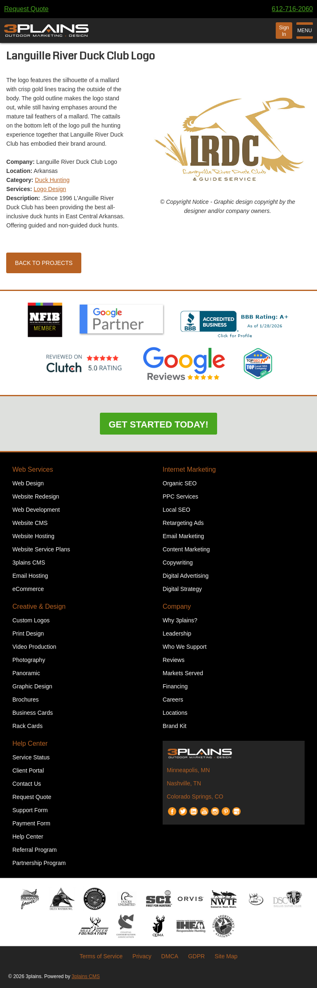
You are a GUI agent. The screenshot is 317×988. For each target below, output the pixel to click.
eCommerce (28, 589)
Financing (175, 686)
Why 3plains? (180, 620)
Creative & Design (39, 606)
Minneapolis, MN (188, 770)
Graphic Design (32, 686)
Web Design (28, 483)
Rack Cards (27, 726)
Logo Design (50, 189)
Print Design (28, 633)
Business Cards (32, 712)
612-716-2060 (292, 8)
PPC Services (180, 496)
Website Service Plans (41, 549)
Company (177, 606)
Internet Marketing (189, 469)
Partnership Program (39, 863)
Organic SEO (179, 483)
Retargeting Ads (183, 523)
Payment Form (31, 823)
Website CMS (29, 523)
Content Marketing (186, 549)
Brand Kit (175, 726)
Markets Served (183, 673)
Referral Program (34, 849)
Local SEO (176, 509)
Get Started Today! (158, 424)
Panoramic (26, 673)
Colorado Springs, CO (195, 796)
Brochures (25, 699)
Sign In (284, 31)
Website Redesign (35, 496)
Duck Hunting (52, 180)
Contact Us (26, 783)
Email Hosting (30, 575)
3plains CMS (28, 562)
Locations (175, 712)
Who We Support (184, 646)
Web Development (36, 509)
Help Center (29, 743)
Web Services (32, 469)
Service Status (31, 757)
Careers (173, 699)
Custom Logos (31, 620)
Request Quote (26, 8)
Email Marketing (183, 536)
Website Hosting (33, 536)
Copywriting (178, 562)
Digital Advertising (185, 575)
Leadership (177, 633)
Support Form (30, 810)
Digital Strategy (182, 589)
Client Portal (28, 770)
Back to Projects (44, 263)
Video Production (34, 646)
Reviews (174, 660)
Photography (28, 660)
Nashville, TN (184, 783)
